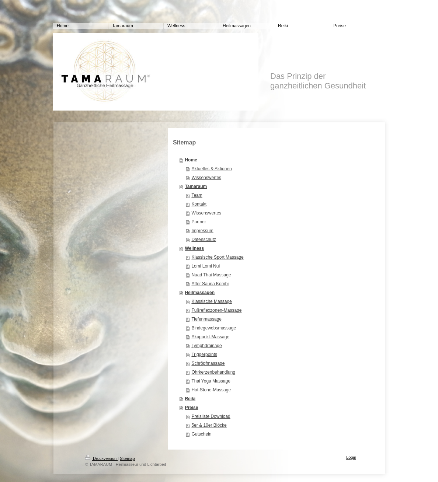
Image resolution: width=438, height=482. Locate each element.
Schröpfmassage (208, 363)
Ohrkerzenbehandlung (213, 372)
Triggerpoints (204, 354)
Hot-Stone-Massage (211, 389)
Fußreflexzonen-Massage (216, 310)
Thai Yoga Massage (210, 381)
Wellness (194, 248)
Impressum (202, 230)
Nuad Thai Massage (211, 274)
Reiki (190, 398)
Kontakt (198, 204)
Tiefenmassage (206, 319)
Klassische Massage (211, 301)
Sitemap (127, 458)
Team (196, 195)
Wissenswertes (206, 177)
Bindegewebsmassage (213, 328)
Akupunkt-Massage (210, 336)
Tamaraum (196, 186)
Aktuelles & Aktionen (211, 168)
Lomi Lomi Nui (205, 266)
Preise (191, 407)
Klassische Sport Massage (217, 257)
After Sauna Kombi (210, 283)
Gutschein (201, 434)
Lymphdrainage (206, 345)
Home (191, 160)
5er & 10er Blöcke (208, 425)
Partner (198, 221)
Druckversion (101, 458)
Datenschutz (203, 239)
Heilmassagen (200, 292)
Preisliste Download (210, 416)
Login (351, 457)
